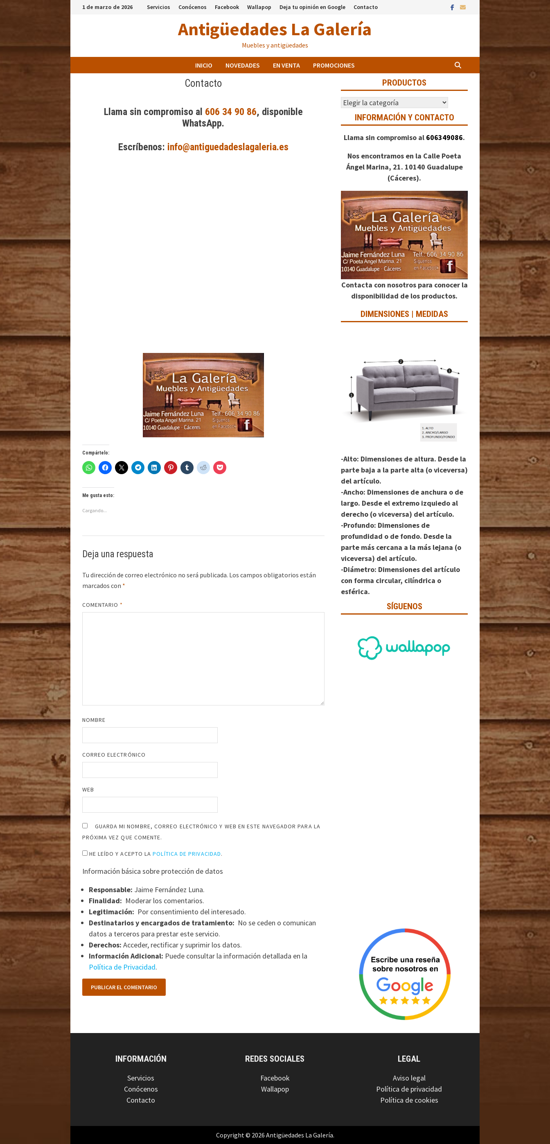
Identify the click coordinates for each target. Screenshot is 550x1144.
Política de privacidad (409, 1089)
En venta (286, 65)
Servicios (158, 7)
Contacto (366, 7)
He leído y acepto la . (152, 853)
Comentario (102, 604)
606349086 (444, 137)
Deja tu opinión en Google (312, 7)
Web (88, 789)
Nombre (94, 719)
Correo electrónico (114, 754)
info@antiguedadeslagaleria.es (228, 147)
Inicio (203, 65)
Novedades (242, 65)
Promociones (334, 65)
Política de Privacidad (187, 853)
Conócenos (192, 7)
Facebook (227, 7)
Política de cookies (409, 1100)
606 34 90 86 (231, 112)
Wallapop (259, 7)
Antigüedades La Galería (275, 29)
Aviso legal (409, 1078)
